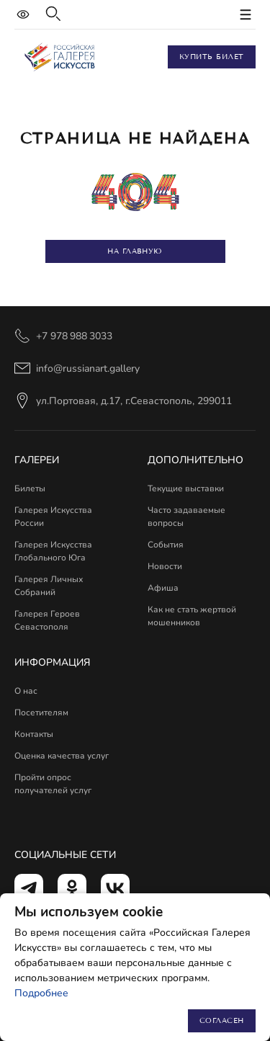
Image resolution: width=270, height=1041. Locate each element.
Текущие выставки (186, 488)
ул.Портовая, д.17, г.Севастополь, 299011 (134, 401)
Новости (165, 566)
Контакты (33, 734)
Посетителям (41, 712)
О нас (25, 691)
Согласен (221, 1020)
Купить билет (211, 56)
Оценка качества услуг (61, 755)
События (166, 544)
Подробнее (41, 993)
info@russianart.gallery (88, 368)
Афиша (163, 588)
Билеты (29, 488)
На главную (134, 251)
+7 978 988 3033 (74, 336)
